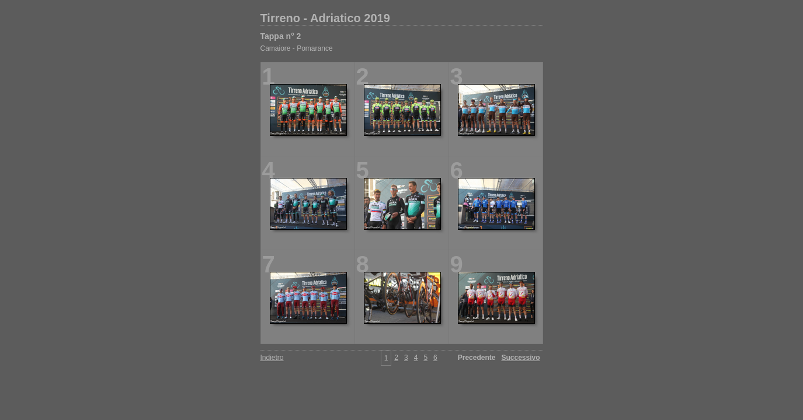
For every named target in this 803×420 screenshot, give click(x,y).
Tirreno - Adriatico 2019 (325, 18)
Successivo (520, 358)
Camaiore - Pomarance (296, 48)
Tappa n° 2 (280, 36)
